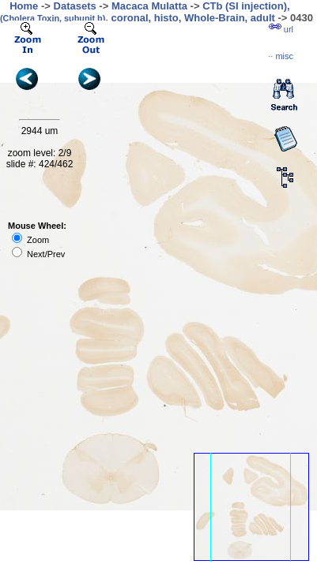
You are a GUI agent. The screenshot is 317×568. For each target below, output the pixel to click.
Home (23, 6)
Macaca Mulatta (149, 6)
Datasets (75, 6)
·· (280, 56)
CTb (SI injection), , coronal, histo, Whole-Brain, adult (145, 12)
